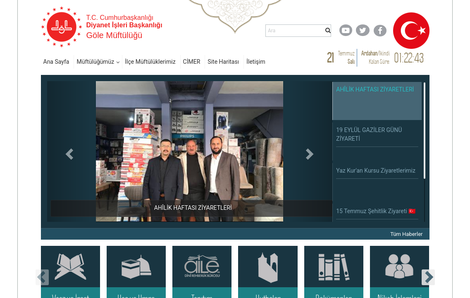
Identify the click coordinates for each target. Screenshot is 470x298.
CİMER (191, 61)
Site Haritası (223, 61)
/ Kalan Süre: (375, 57)
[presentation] (42, 277)
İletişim (255, 61)
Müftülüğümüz (95, 61)
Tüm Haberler (406, 234)
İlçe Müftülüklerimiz (150, 61)
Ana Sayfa (56, 61)
